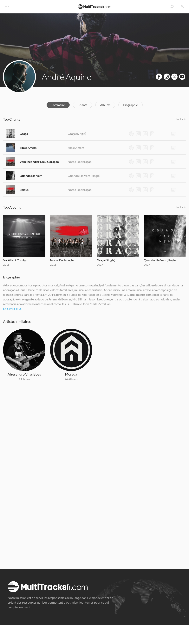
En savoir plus (12, 308)
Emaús (24, 189)
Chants (82, 105)
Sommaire (58, 105)
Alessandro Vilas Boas (24, 374)
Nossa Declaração (80, 161)
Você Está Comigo (15, 260)
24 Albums (71, 379)
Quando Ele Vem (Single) (84, 175)
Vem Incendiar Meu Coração (39, 161)
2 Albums (24, 379)
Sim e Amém (28, 147)
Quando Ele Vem (31, 175)
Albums (105, 105)
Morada (71, 374)
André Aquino (67, 76)
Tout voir (181, 119)
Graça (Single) (77, 133)
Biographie (130, 105)
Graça (24, 133)
